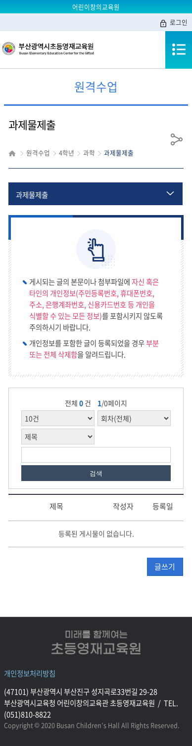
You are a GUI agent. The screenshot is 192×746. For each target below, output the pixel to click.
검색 (96, 473)
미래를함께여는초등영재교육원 (96, 642)
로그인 (173, 22)
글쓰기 (164, 566)
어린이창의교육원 (96, 6)
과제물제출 (32, 194)
